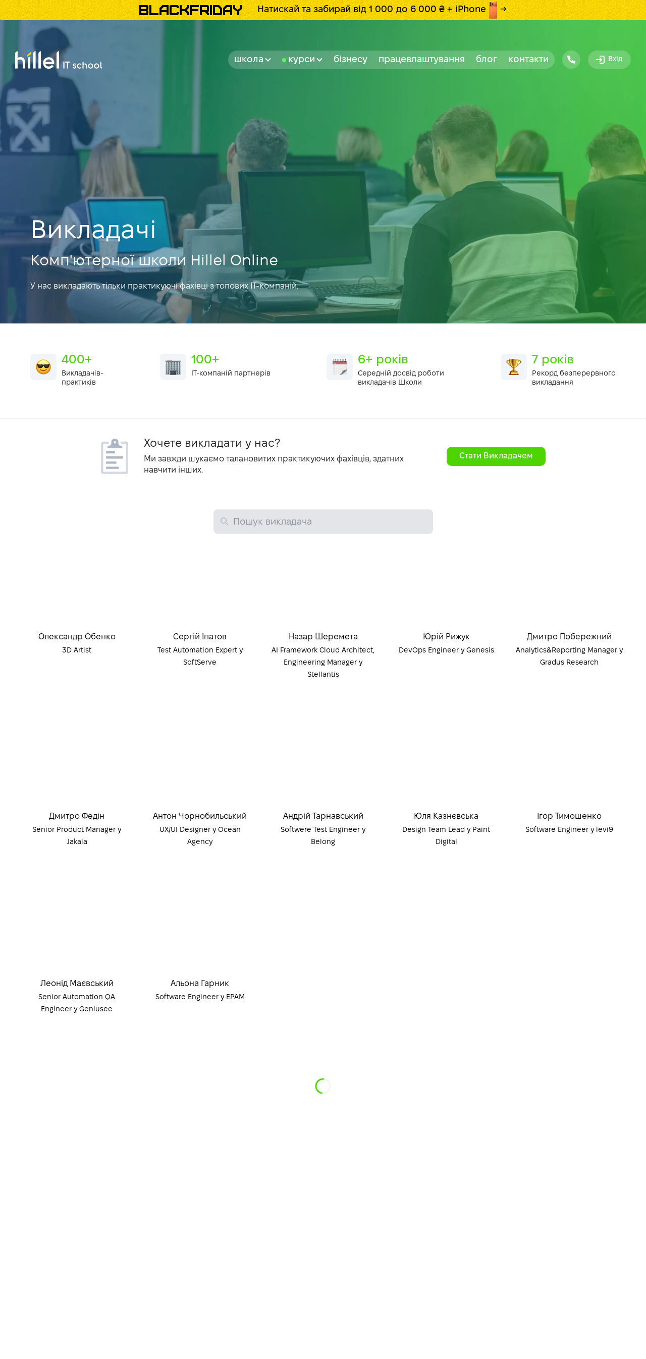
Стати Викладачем (496, 456)
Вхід (608, 60)
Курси (305, 60)
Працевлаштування (422, 60)
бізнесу (350, 60)
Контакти (528, 60)
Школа (252, 60)
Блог (486, 60)
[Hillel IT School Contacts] (571, 60)
